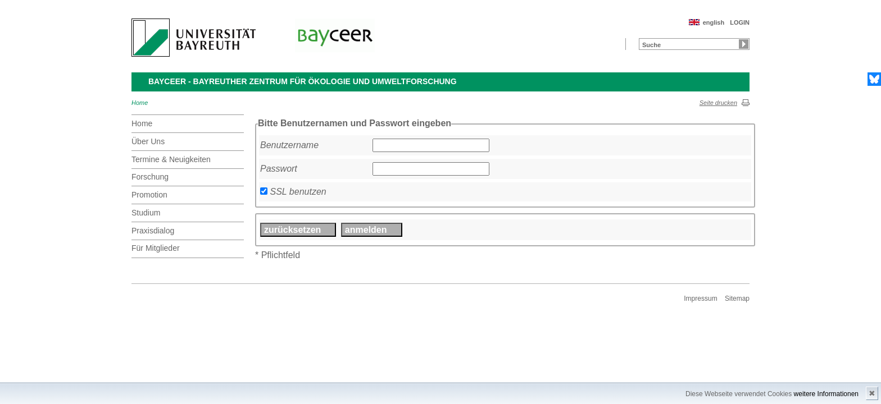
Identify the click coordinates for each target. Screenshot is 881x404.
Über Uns (148, 141)
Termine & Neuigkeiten (171, 159)
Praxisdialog (152, 230)
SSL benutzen (298, 191)
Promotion (149, 194)
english (714, 22)
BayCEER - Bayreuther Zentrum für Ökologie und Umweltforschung (302, 81)
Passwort (278, 168)
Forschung (150, 176)
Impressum (700, 298)
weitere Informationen (826, 394)
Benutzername (289, 145)
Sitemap (737, 298)
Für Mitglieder (155, 248)
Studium (145, 212)
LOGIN (740, 22)
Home (139, 102)
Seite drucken (718, 102)
